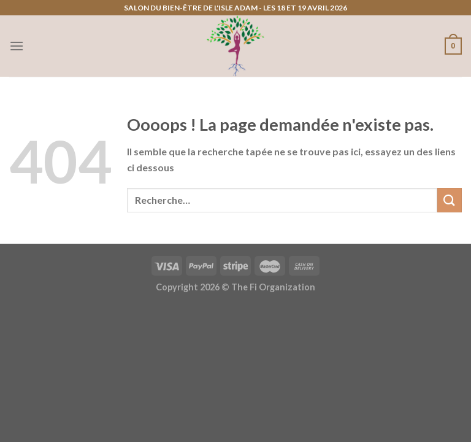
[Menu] (16, 46)
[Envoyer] (449, 200)
